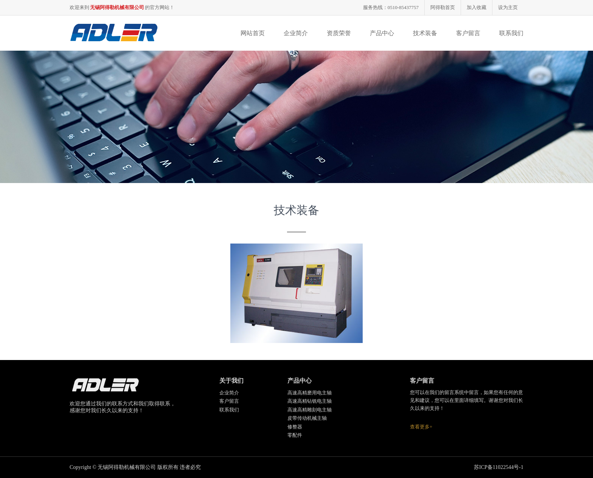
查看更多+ (421, 427)
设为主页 (508, 7)
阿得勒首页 (442, 7)
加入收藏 (476, 7)
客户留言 (468, 33)
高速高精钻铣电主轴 (309, 401)
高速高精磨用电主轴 (309, 393)
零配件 (294, 435)
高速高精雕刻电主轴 (309, 410)
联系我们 (511, 33)
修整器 (294, 427)
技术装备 (425, 33)
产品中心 (382, 33)
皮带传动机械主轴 (307, 418)
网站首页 (253, 33)
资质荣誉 (339, 33)
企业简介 (296, 33)
